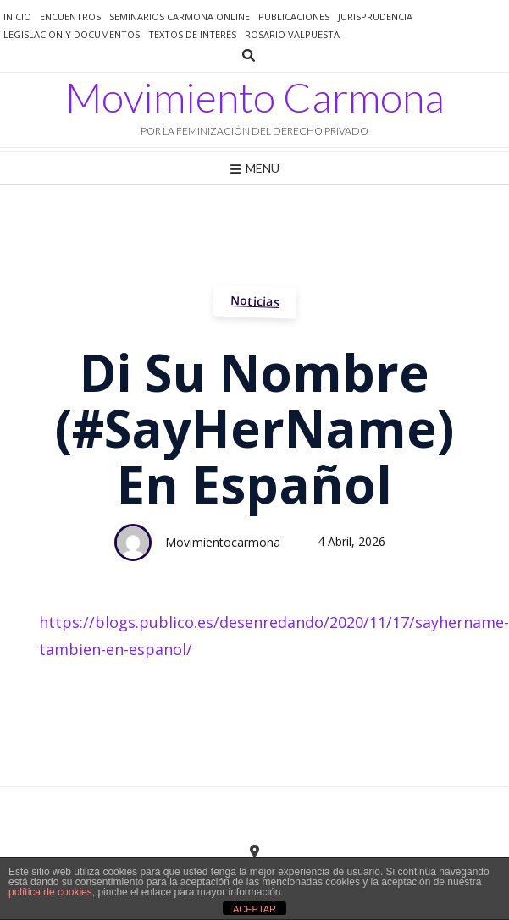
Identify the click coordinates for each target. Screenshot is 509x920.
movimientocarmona (222, 542)
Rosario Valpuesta (292, 34)
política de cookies (50, 892)
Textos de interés (192, 34)
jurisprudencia (375, 16)
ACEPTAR (254, 909)
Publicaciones (293, 16)
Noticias (254, 301)
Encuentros (70, 16)
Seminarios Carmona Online (179, 16)
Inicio (17, 16)
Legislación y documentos (71, 34)
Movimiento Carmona (255, 97)
